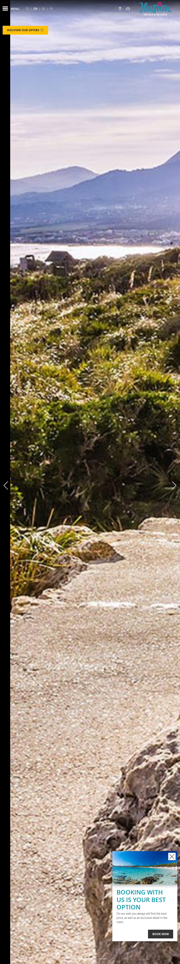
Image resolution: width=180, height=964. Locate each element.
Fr (51, 9)
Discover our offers (25, 31)
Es (27, 9)
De (43, 9)
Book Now (160, 934)
